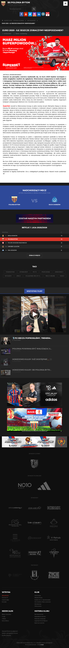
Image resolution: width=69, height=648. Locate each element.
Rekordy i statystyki (39, 618)
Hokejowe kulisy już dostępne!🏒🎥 (34, 360)
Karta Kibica (5, 620)
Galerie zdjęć (5, 600)
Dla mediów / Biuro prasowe (42, 602)
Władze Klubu (38, 597)
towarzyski (10, 272)
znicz (18, 276)
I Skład (4, 618)
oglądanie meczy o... (33, 276)
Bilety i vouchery (6, 614)
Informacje (37, 595)
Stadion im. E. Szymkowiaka (42, 600)
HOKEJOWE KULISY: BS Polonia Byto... (34, 371)
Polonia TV (5, 597)
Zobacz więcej (34, 255)
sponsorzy (24, 272)
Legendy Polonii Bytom (41, 620)
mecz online (50, 276)
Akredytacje (37, 604)
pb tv (35, 272)
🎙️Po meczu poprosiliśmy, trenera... (34, 339)
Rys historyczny (38, 614)
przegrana (46, 272)
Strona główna (18, 20)
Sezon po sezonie (39, 623)
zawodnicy (59, 272)
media (40, 644)
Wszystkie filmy (34, 291)
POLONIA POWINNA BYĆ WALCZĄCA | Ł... (34, 349)
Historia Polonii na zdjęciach (10, 631)
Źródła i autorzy (6, 635)
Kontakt (4, 602)
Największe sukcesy (40, 616)
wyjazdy (8, 276)
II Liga (3, 616)
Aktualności (31, 20)
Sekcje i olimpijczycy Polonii (10, 633)
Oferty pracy (37, 606)
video (62, 276)
